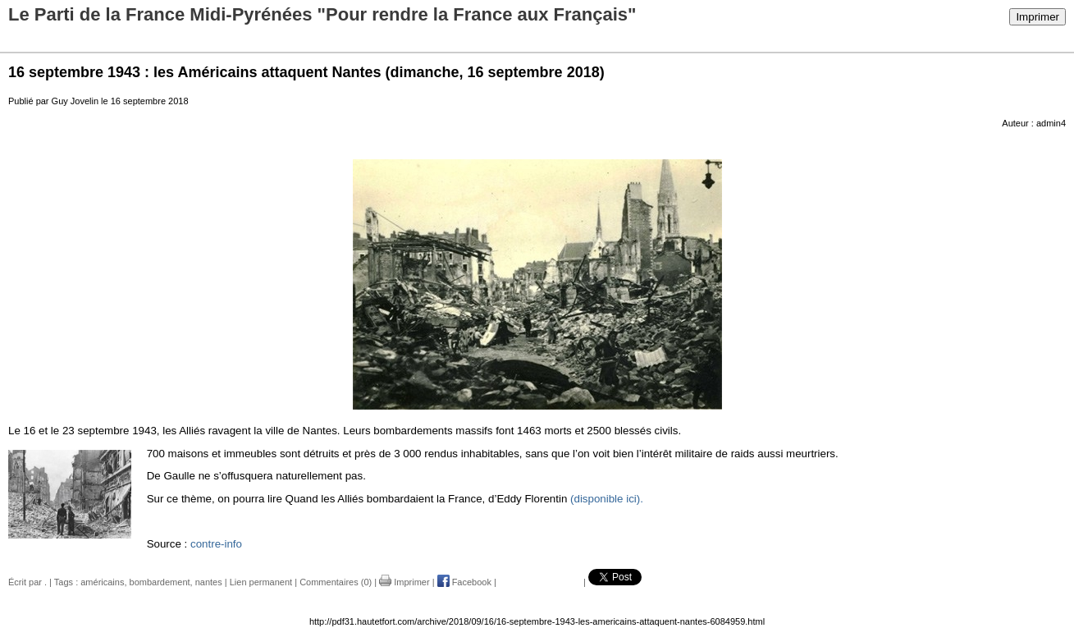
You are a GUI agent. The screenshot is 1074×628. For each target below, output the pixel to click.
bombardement (160, 582)
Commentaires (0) (335, 582)
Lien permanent (261, 582)
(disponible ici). (606, 499)
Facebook (464, 582)
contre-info (216, 544)
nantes (208, 582)
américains (102, 582)
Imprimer (1037, 17)
